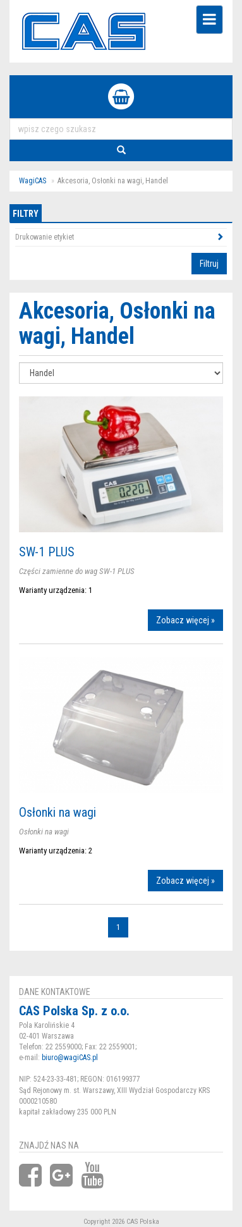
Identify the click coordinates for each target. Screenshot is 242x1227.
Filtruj (209, 264)
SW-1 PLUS (47, 551)
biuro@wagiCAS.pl (70, 1057)
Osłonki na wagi (57, 812)
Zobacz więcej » (185, 620)
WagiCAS (32, 180)
